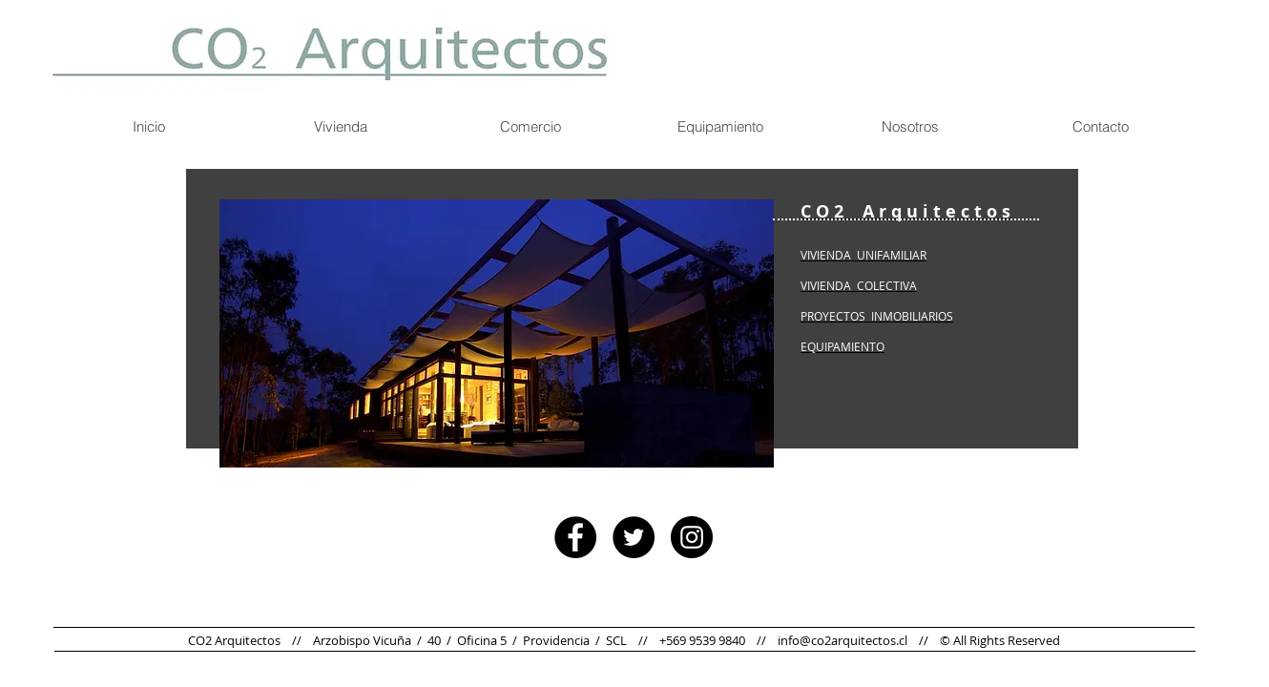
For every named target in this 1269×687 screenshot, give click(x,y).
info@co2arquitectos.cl (842, 640)
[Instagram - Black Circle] (692, 537)
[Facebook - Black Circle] (575, 537)
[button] (496, 333)
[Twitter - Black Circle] (634, 537)
